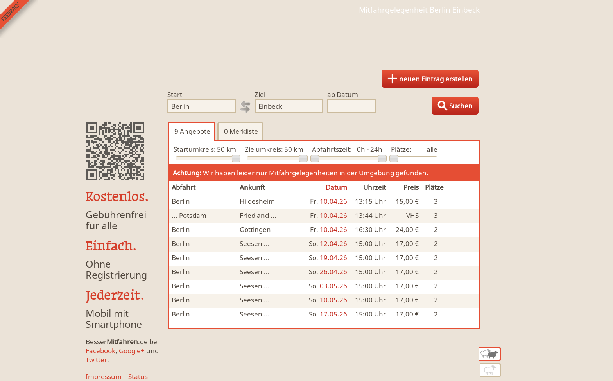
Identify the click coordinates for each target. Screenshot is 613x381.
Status (138, 376)
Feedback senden (19, 19)
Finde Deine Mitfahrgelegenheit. (306, 39)
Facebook (100, 350)
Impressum (104, 376)
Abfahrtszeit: (332, 149)
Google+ (132, 350)
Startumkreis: (195, 149)
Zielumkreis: (264, 149)
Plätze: (401, 149)
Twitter (96, 359)
